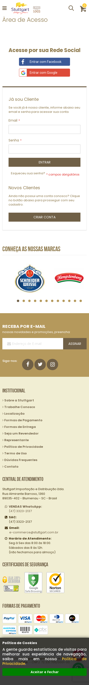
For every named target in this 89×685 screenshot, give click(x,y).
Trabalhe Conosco (19, 407)
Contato (11, 466)
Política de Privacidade (23, 446)
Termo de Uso (15, 453)
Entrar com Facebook (40, 62)
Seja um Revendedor (21, 433)
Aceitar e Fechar (45, 672)
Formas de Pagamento (23, 420)
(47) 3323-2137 (25, 509)
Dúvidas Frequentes (20, 460)
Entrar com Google (38, 72)
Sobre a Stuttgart (19, 400)
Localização (14, 413)
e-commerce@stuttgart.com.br (33, 532)
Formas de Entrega (20, 427)
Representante (16, 440)
